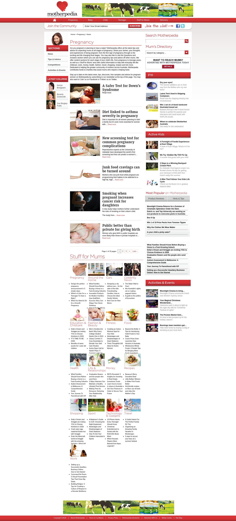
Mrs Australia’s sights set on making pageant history (133, 291)
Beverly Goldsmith (61, 95)
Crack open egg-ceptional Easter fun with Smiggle (78, 431)
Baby (90, 20)
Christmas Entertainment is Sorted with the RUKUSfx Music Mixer (113, 431)
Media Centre (167, 518)
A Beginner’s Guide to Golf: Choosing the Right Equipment (97, 421)
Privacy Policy (113, 518)
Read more (112, 124)
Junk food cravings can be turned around (121, 169)
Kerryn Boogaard (61, 86)
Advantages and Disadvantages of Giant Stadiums (113, 338)
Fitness (111, 322)
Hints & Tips (178, 198)
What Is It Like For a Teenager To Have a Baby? (78, 295)
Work (73, 458)
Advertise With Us (150, 518)
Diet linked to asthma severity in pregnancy (120, 113)
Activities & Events (56, 70)
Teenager (122, 20)
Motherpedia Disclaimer (131, 518)
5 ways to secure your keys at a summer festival (131, 438)
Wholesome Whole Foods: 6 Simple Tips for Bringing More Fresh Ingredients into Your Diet (133, 350)
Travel (128, 413)
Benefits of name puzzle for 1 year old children (78, 346)
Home (73, 34)
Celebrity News (130, 278)
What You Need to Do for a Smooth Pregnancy (79, 303)
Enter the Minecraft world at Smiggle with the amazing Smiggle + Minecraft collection (78, 441)
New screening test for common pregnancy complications (120, 142)
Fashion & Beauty (94, 324)
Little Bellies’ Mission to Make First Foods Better (132, 381)
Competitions (54, 65)
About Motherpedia (78, 518)
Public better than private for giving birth (121, 227)
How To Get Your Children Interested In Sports (97, 436)
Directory (164, 20)
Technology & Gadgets (114, 414)
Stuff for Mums (143, 20)
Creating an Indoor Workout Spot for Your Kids (114, 331)
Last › (134, 251)
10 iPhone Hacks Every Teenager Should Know (113, 421)
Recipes (129, 368)
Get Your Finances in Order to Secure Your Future (115, 391)
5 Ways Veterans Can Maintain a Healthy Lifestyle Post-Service (97, 383)
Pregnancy (73, 20)
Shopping (76, 413)
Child (105, 20)
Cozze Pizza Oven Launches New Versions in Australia (132, 341)
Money (110, 368)
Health (74, 368)
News (50, 54)
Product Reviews (156, 198)
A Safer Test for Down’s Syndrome (121, 87)
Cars (109, 277)
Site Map (179, 518)
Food (127, 322)
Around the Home (95, 278)
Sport (92, 413)
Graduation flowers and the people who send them (96, 376)
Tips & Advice (54, 59)
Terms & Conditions (96, 518)
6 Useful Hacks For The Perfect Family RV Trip (132, 421)
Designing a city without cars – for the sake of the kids (115, 286)
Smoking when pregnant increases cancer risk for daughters (118, 199)
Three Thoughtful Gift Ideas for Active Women (115, 346)
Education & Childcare (78, 324)
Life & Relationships (97, 369)
